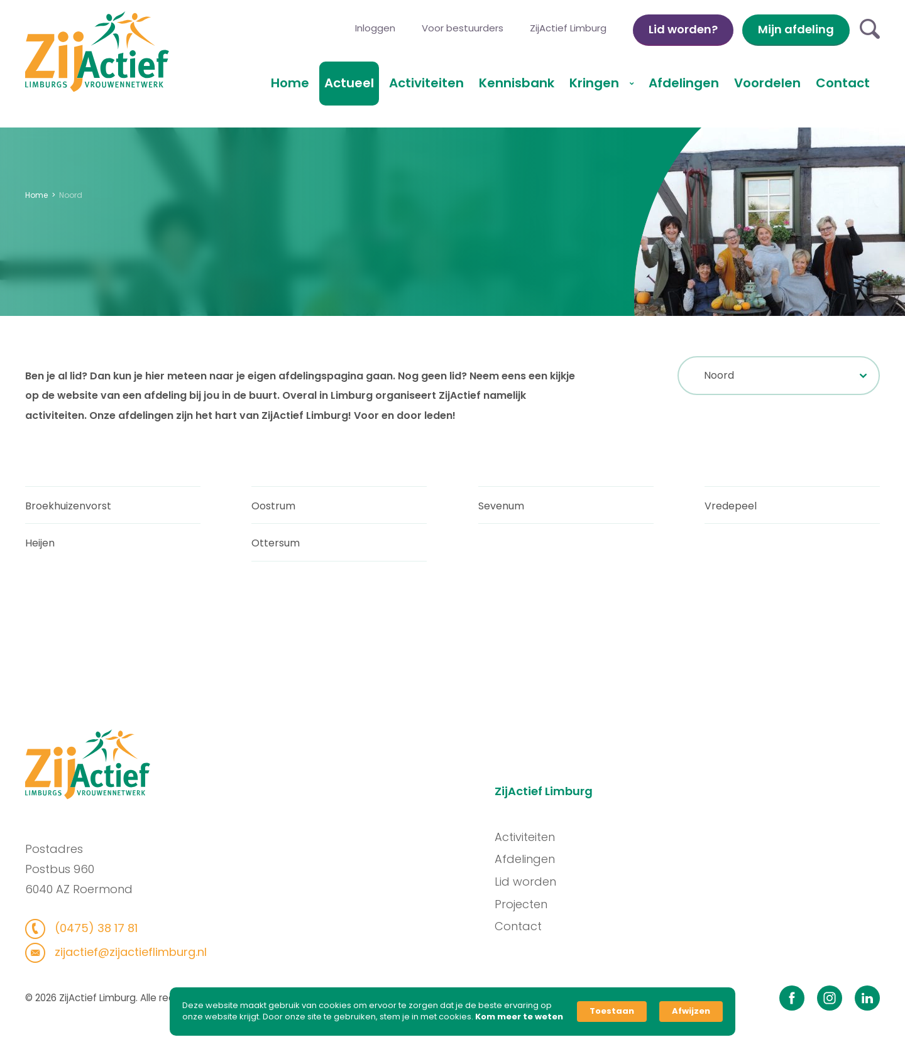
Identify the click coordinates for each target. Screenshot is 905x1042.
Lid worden (529, 881)
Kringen (595, 83)
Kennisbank (516, 83)
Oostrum (273, 509)
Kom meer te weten (519, 1017)
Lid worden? (683, 29)
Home (290, 83)
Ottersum (275, 547)
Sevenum (501, 509)
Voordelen (767, 83)
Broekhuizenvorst (68, 509)
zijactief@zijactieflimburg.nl (125, 952)
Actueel (349, 83)
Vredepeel (731, 509)
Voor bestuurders (462, 28)
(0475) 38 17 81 (91, 928)
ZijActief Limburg (568, 28)
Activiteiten (426, 83)
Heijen (40, 547)
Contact (843, 83)
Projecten (524, 904)
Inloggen (375, 28)
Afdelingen (684, 83)
